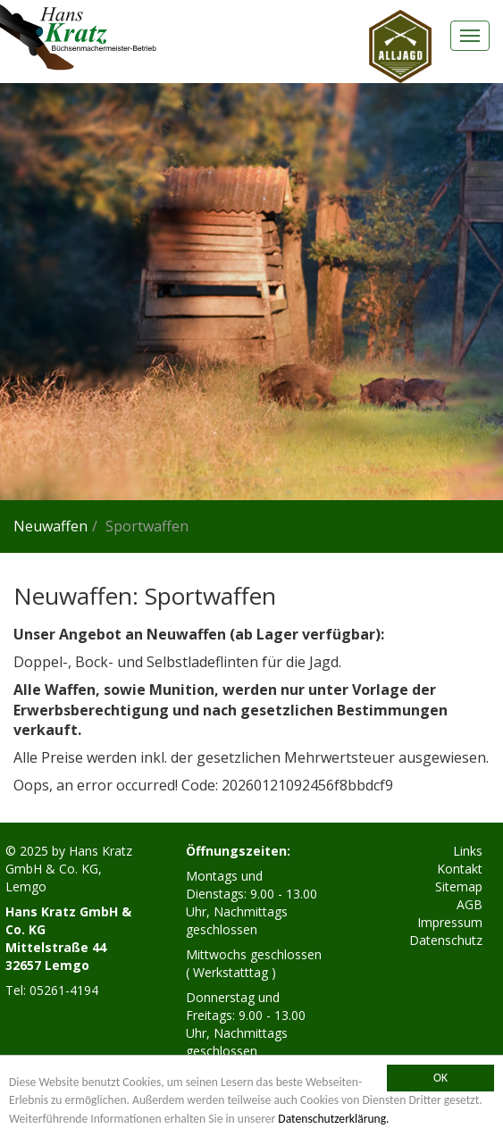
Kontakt (459, 868)
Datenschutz (445, 940)
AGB (469, 904)
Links (467, 850)
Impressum (449, 922)
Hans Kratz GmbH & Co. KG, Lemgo (68, 868)
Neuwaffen (50, 526)
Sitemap (458, 886)
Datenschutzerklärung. (333, 1118)
